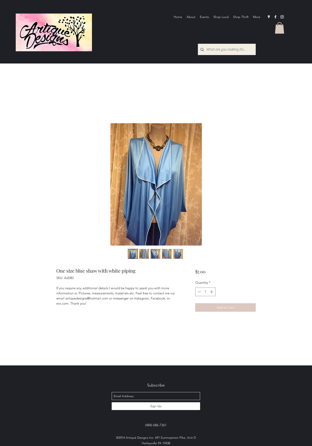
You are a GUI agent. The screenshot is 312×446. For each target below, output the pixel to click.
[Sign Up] (156, 406)
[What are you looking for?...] (226, 49)
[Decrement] (199, 292)
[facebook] (275, 17)
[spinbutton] (205, 292)
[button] (279, 28)
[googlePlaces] (269, 17)
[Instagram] (282, 17)
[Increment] (212, 292)
